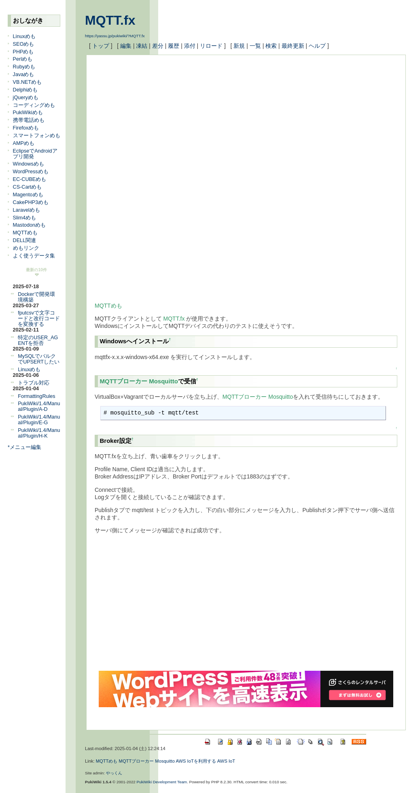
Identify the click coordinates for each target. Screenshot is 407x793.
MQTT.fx (110, 20)
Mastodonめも (29, 225)
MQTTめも (25, 233)
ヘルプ (317, 46)
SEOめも (23, 44)
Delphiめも (25, 90)
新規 (239, 46)
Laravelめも (26, 210)
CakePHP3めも (31, 202)
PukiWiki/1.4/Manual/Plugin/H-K (39, 433)
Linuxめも (24, 36)
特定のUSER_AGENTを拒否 (38, 340)
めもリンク (26, 248)
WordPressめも (31, 171)
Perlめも (22, 59)
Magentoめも (28, 195)
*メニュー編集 (24, 447)
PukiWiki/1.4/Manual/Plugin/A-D (39, 406)
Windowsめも (28, 164)
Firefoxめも (26, 128)
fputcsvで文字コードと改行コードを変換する (39, 318)
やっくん (114, 773)
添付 (189, 46)
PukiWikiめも (28, 112)
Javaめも (23, 74)
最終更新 (293, 46)
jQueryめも (25, 97)
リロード (211, 46)
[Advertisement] (240, 119)
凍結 (141, 46)
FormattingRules (36, 396)
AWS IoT (226, 761)
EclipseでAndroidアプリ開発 (35, 153)
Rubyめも (24, 67)
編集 (125, 46)
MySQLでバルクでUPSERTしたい (38, 359)
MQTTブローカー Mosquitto (139, 381)
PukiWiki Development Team (162, 782)
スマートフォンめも (36, 135)
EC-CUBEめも (30, 179)
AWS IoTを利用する (196, 761)
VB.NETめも (27, 82)
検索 (271, 46)
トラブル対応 (33, 383)
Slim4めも (24, 218)
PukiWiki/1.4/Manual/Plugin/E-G (39, 419)
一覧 (255, 46)
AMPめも (23, 143)
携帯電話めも (29, 120)
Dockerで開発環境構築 (36, 297)
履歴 (173, 46)
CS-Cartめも (27, 187)
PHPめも (23, 52)
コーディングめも (34, 105)
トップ (100, 46)
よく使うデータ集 (34, 256)
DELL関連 (24, 240)
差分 (157, 46)
